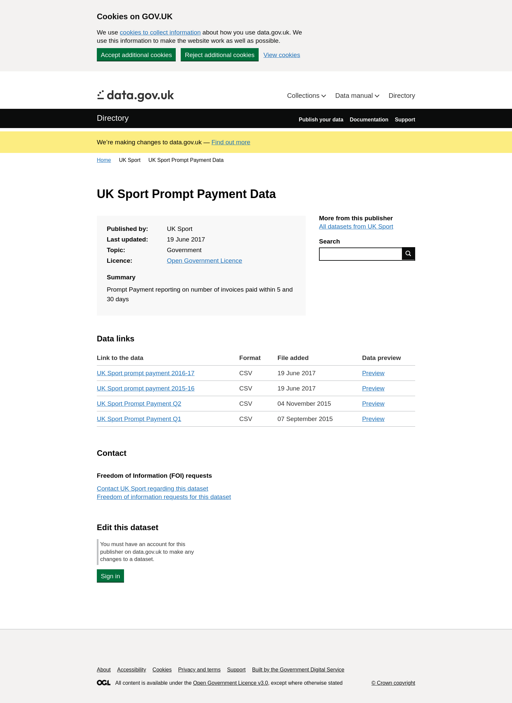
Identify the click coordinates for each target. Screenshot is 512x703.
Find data (408, 253)
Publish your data (321, 119)
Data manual (355, 95)
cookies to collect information (160, 32)
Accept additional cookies (136, 54)
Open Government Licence (204, 260)
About (104, 669)
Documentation (369, 119)
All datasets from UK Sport (356, 226)
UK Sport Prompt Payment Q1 (139, 418)
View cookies (282, 55)
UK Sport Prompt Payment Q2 (139, 403)
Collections (304, 95)
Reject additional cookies (219, 54)
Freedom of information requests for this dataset (164, 496)
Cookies (162, 669)
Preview (373, 373)
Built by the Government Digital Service (298, 669)
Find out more (231, 142)
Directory (402, 95)
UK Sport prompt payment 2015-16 (146, 388)
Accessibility (131, 669)
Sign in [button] (110, 576)
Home (104, 160)
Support (405, 119)
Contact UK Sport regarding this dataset (152, 488)
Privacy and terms (199, 669)
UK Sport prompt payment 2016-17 (146, 373)
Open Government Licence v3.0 (230, 683)
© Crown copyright (393, 683)
